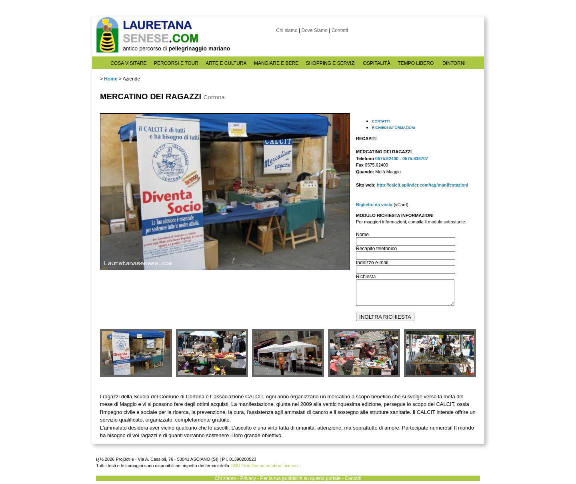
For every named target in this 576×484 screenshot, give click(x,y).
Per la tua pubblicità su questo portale (300, 478)
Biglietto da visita (374, 204)
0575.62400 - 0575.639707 (401, 158)
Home (110, 79)
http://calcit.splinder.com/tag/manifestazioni (422, 185)
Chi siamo (286, 30)
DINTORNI (454, 63)
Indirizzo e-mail (372, 262)
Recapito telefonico (376, 248)
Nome (362, 234)
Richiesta (366, 276)
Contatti (340, 30)
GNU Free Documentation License (264, 465)
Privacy (248, 478)
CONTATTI (381, 121)
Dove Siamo (314, 30)
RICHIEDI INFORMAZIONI (393, 128)
